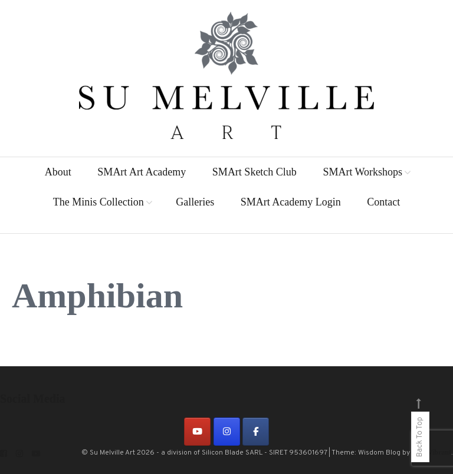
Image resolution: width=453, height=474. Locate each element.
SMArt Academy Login (291, 202)
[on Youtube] (197, 431)
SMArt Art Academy (141, 172)
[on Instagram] (227, 431)
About (58, 172)
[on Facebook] (255, 431)
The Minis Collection (98, 202)
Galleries (195, 202)
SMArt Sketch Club (254, 172)
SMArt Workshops (362, 172)
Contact (383, 202)
